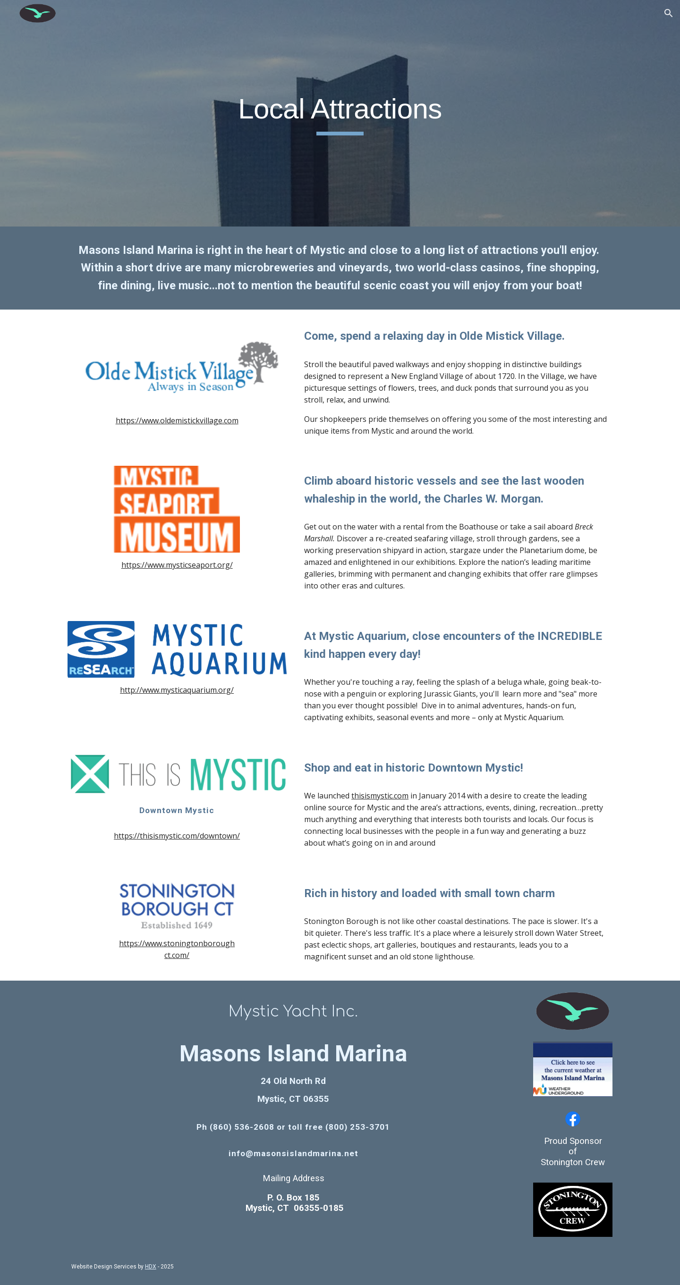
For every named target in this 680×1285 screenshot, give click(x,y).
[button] (668, 13)
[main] (340, 113)
